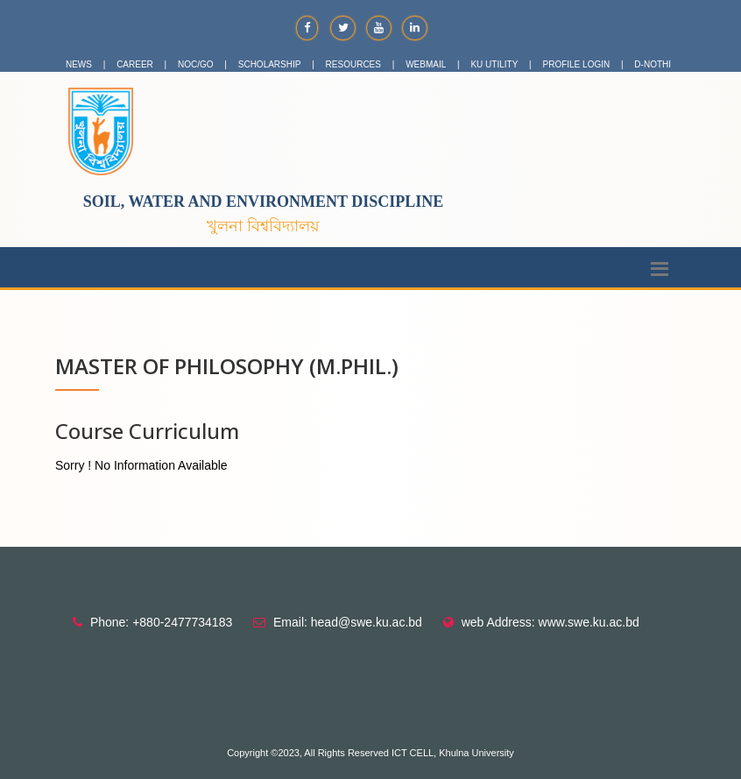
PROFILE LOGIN (576, 64)
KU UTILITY (494, 64)
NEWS (79, 64)
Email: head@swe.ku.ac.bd (347, 622)
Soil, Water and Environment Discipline (263, 201)
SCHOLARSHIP (269, 64)
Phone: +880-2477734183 (161, 622)
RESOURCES (353, 64)
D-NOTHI (652, 64)
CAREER (134, 64)
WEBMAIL (426, 64)
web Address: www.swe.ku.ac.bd (550, 622)
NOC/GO (196, 64)
